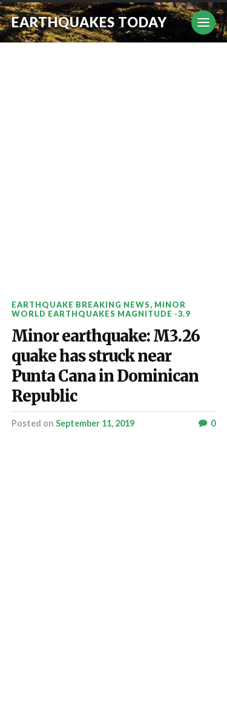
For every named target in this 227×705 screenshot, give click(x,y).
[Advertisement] (113, 162)
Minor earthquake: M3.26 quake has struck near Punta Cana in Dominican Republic (106, 366)
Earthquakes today (89, 22)
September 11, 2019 (95, 423)
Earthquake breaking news (81, 304)
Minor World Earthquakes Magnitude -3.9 (101, 309)
